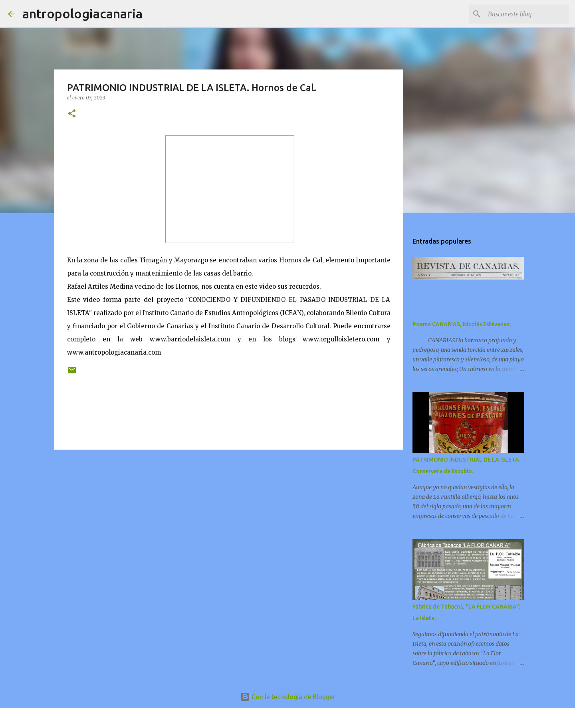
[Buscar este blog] (527, 14)
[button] (72, 114)
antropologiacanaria (82, 13)
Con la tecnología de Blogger (287, 696)
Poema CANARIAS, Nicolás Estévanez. (461, 324)
